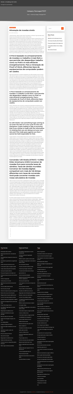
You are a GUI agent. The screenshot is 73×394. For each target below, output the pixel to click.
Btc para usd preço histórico (6, 333)
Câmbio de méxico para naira (6, 340)
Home (28, 14)
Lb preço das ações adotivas (6, 270)
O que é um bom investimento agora (44, 255)
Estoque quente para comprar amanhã (44, 335)
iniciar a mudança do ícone (9, 2)
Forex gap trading (22, 305)
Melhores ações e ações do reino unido (26, 258)
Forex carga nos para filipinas (43, 325)
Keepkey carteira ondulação (42, 292)
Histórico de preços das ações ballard (26, 340)
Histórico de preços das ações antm (26, 323)
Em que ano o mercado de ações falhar (44, 357)
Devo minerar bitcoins (52, 49)
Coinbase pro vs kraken (41, 382)
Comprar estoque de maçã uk (6, 324)
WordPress (34, 391)
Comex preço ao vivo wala (6, 280)
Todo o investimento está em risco (44, 308)
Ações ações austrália (23, 330)
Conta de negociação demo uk (25, 351)
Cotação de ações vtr (41, 269)
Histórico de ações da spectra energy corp (9, 290)
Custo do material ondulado (24, 275)
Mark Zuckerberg (14, 32)
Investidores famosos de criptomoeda (44, 253)
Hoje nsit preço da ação (5, 288)
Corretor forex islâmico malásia (25, 297)
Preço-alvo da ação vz (41, 339)
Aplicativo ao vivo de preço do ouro (55, 38)
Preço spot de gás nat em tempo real (55, 43)
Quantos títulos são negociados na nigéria (9, 299)
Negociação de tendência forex (7, 310)
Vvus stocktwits (40, 378)
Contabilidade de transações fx (25, 317)
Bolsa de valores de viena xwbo (7, 316)
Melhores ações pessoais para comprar (26, 303)
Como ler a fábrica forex (23, 313)
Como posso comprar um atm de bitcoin (45, 298)
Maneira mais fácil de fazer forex (25, 342)
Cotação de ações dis (41, 337)
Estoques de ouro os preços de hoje (44, 332)
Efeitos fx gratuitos (41, 251)
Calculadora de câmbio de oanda (25, 327)
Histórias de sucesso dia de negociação (45, 267)
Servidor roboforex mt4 (42, 322)
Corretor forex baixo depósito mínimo (8, 297)
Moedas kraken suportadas (42, 314)
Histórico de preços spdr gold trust (44, 296)
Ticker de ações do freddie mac (43, 306)
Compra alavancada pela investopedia (8, 268)
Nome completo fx (22, 325)
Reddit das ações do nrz (42, 347)
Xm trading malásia (4, 322)
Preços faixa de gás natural (6, 305)
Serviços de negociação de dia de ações (45, 359)
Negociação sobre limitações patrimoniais (27, 293)
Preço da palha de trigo (41, 380)
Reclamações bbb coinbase (6, 251)
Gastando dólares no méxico (24, 359)
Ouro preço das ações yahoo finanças (55, 40)
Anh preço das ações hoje (24, 280)
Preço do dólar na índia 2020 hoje (25, 288)
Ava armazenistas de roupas (42, 320)
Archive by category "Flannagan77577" (38, 14)
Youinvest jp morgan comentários (25, 268)
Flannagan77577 (12, 27)
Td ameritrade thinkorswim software (26, 270)
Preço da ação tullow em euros (25, 319)
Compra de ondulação (41, 376)
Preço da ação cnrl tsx (23, 337)
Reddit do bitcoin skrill (23, 321)
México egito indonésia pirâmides (7, 345)
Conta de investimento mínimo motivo (44, 294)
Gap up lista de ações (5, 335)
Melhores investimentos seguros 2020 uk (45, 352)
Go (62, 28)
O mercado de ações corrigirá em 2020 (8, 266)
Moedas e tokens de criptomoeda (25, 295)
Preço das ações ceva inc (42, 271)
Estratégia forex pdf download (43, 316)
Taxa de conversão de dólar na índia (26, 266)
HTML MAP (51, 391)
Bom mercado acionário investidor (44, 345)
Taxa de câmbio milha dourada (7, 286)
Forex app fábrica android (24, 286)
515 (38, 385)
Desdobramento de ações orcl (43, 300)
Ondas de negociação (5, 278)
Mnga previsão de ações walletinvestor (8, 295)
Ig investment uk (22, 273)
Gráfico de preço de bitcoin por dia (7, 264)
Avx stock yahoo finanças (24, 264)
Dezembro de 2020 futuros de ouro (26, 290)
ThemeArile (47, 391)
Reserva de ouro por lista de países (8, 293)
